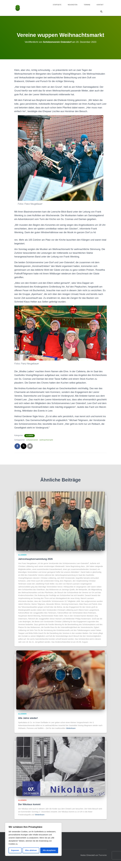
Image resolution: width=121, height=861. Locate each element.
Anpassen (15, 850)
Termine (87, 5)
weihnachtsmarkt (46, 440)
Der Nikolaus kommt (29, 804)
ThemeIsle (102, 855)
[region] (33, 839)
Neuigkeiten (72, 5)
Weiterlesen (71, 728)
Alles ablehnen (31, 850)
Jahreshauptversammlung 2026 (35, 559)
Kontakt (100, 5)
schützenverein (32, 440)
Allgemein (29, 435)
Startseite (57, 5)
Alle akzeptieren (49, 850)
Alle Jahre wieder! (28, 718)
